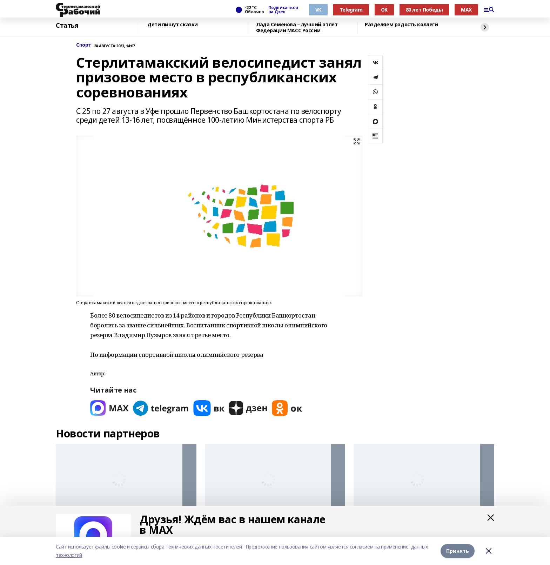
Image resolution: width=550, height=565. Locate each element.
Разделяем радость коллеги (401, 25)
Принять (457, 550)
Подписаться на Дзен (283, 10)
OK (384, 9)
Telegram (351, 9)
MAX (466, 9)
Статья (67, 25)
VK (318, 9)
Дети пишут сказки (172, 25)
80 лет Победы (424, 9)
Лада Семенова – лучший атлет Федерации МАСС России (296, 27)
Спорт (83, 45)
